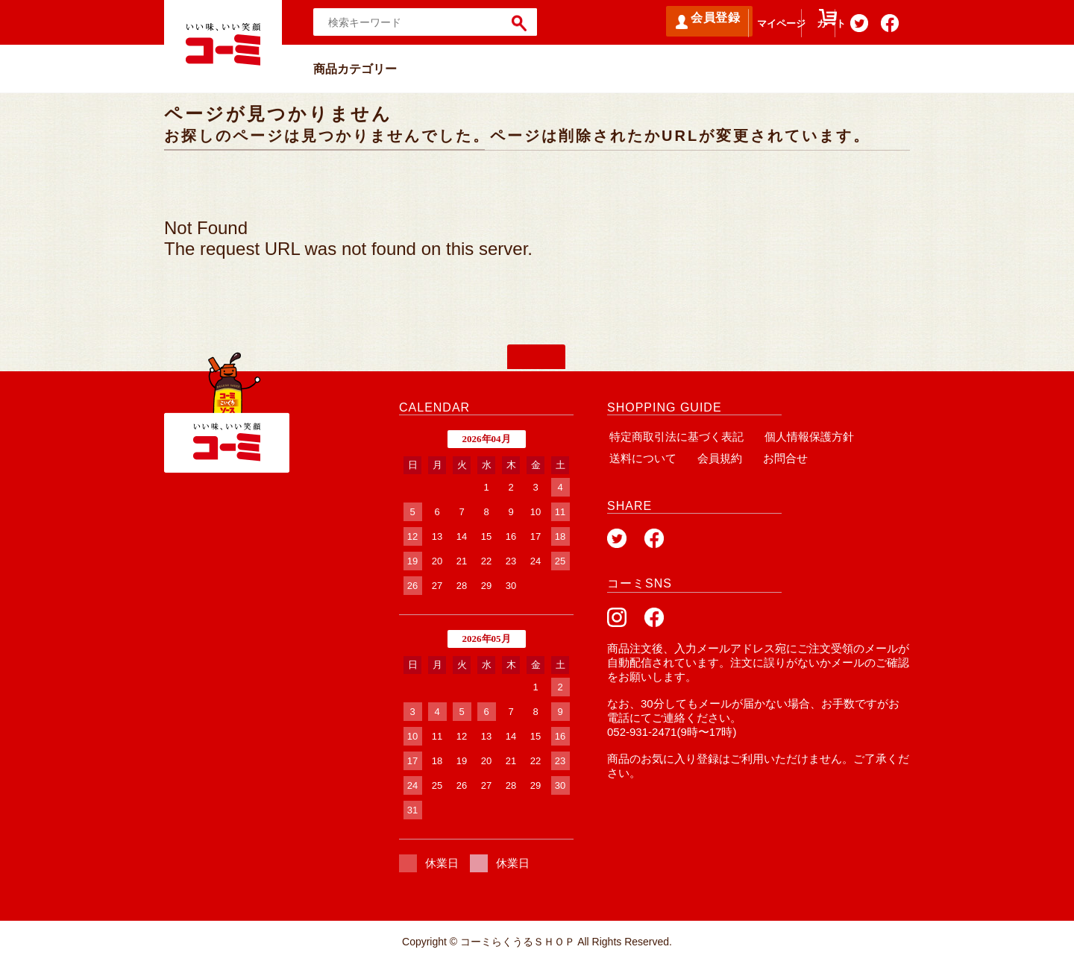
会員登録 (648, 22)
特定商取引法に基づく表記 (674, 436)
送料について (640, 458)
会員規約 (713, 458)
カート (801, 30)
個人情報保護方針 (802, 436)
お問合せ (774, 458)
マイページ (734, 30)
